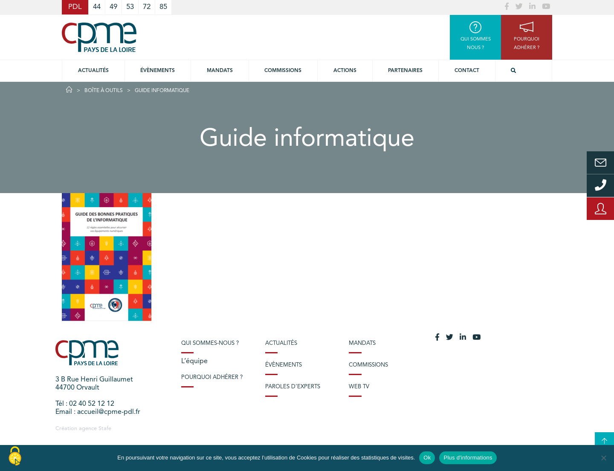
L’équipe (194, 361)
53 (130, 7)
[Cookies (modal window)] (15, 456)
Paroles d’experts (292, 387)
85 (163, 7)
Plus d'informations (467, 457)
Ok (427, 457)
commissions (282, 70)
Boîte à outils (103, 90)
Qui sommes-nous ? (210, 343)
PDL (75, 7)
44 (97, 7)
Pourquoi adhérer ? (212, 377)
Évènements (157, 70)
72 (147, 7)
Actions (344, 70)
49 (113, 7)
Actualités (93, 70)
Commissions (368, 365)
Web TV (359, 387)
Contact (467, 70)
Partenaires (405, 70)
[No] (603, 458)
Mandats (220, 70)
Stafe (104, 428)
